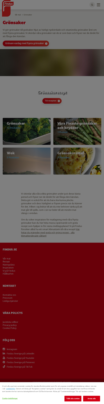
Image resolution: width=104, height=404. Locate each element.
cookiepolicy (10, 389)
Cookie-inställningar (10, 398)
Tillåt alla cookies (72, 399)
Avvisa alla (92, 399)
